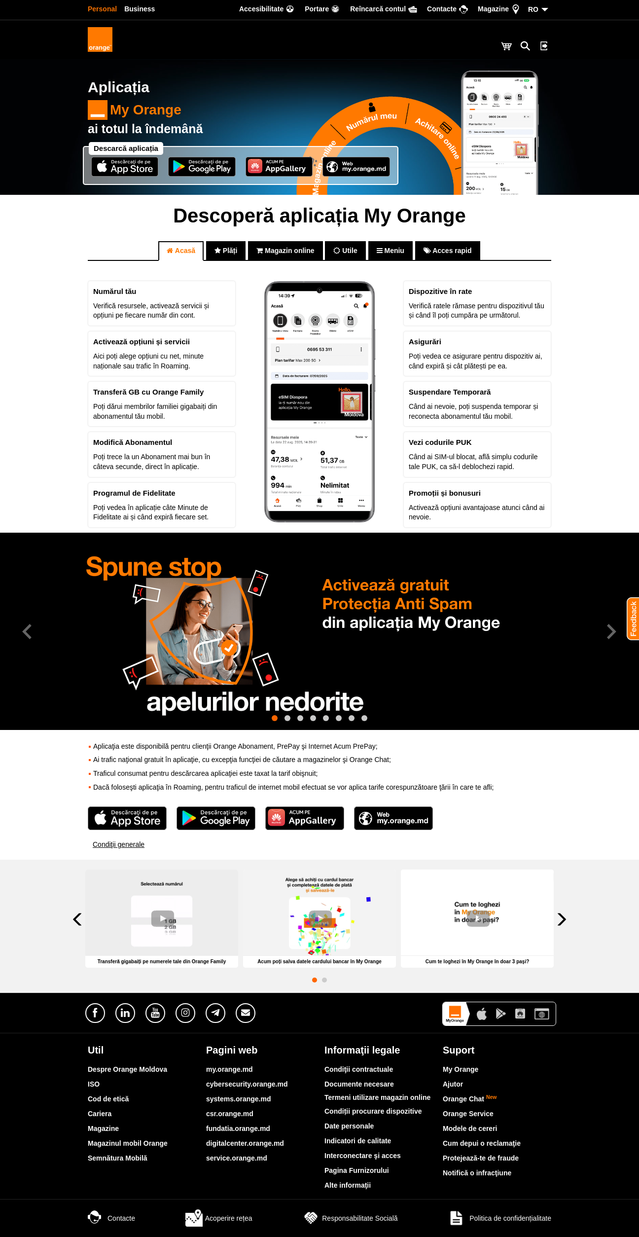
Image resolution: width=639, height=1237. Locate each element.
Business (139, 9)
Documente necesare (359, 1084)
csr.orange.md (229, 1114)
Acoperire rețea (218, 1218)
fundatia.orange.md (238, 1128)
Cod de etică (108, 1099)
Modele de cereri (470, 1128)
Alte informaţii (347, 1185)
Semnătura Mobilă (117, 1158)
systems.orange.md (238, 1099)
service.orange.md (236, 1158)
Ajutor (453, 1084)
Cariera (99, 1114)
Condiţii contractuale (358, 1069)
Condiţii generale (118, 844)
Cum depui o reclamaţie (482, 1143)
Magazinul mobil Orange (128, 1143)
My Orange (134, 110)
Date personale (349, 1126)
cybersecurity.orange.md (246, 1084)
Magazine (103, 1128)
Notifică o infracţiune (477, 1173)
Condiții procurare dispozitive (373, 1111)
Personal (102, 9)
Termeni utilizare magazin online (377, 1097)
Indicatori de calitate (357, 1141)
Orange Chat (470, 1099)
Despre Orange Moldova (127, 1069)
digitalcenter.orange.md (245, 1143)
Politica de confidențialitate (499, 1218)
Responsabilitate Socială (349, 1218)
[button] (629, 618)
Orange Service (468, 1114)
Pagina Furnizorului (356, 1170)
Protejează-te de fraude (481, 1158)
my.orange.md (229, 1069)
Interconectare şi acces (362, 1156)
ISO (94, 1084)
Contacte (111, 1218)
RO (533, 9)
